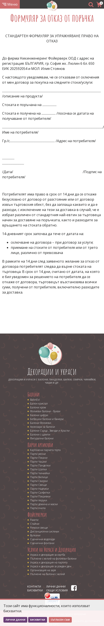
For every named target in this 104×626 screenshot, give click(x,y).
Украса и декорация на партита (48, 562)
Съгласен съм (60, 619)
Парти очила (38, 508)
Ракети (34, 520)
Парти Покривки (40, 496)
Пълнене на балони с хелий (47, 574)
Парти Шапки (38, 469)
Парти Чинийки (40, 473)
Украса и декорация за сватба (47, 555)
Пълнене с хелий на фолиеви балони (53, 558)
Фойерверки (37, 514)
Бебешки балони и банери (47, 419)
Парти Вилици (39, 477)
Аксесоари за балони (42, 427)
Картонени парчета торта (45, 450)
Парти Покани (38, 458)
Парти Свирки (39, 481)
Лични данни (56, 586)
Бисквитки (35, 590)
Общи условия (57, 590)
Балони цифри (39, 415)
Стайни (34, 524)
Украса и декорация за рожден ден (50, 566)
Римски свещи (39, 527)
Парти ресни (38, 454)
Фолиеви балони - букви (45, 411)
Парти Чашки (38, 461)
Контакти (34, 586)
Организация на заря (43, 570)
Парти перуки (38, 500)
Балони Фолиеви (40, 423)
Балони (34, 394)
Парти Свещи (38, 485)
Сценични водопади (42, 539)
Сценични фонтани (42, 543)
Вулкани (35, 535)
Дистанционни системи (44, 531)
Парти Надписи (39, 489)
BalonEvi (35, 399)
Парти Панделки (40, 465)
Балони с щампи (40, 434)
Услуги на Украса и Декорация (52, 549)
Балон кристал (39, 403)
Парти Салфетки (40, 492)
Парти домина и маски (44, 504)
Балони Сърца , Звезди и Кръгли (50, 430)
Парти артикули (40, 444)
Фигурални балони (42, 438)
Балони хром (38, 407)
